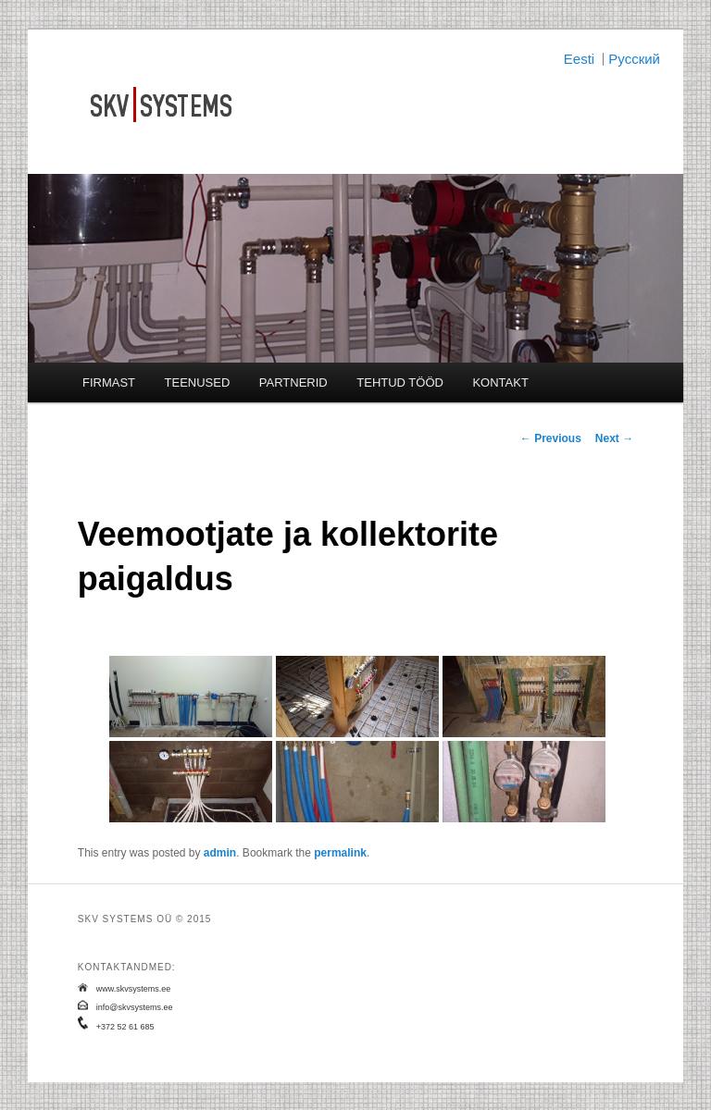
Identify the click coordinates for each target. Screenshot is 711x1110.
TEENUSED (198, 382)
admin (220, 852)
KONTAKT (500, 382)
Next (614, 438)
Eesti (579, 59)
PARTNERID (293, 382)
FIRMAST (108, 382)
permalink (340, 852)
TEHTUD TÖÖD (399, 382)
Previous (550, 438)
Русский (634, 59)
